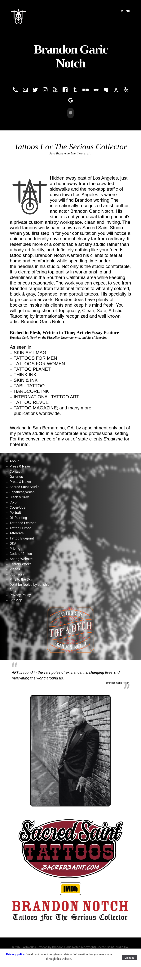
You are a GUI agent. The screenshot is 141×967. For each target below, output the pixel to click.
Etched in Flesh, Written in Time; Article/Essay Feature (64, 332)
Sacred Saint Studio (24, 486)
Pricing (15, 548)
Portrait (15, 512)
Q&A (13, 543)
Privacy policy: (16, 954)
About (14, 461)
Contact (16, 471)
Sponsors (17, 574)
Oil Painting (18, 517)
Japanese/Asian (22, 492)
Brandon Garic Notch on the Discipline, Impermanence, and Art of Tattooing (58, 337)
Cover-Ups (17, 507)
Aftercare (17, 533)
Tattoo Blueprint (22, 538)
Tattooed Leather (23, 522)
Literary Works (21, 564)
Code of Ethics (21, 553)
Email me (113, 438)
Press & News (20, 466)
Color (14, 502)
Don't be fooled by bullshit (29, 584)
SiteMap (16, 600)
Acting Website (21, 558)
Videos (15, 569)
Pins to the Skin (21, 579)
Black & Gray (19, 497)
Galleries (16, 476)
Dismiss (129, 957)
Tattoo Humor (20, 528)
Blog (13, 589)
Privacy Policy (20, 594)
